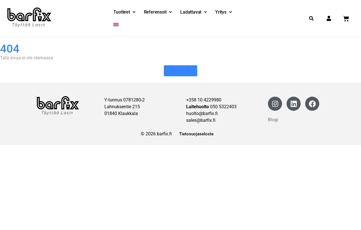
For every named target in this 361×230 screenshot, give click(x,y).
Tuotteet (124, 12)
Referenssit (158, 12)
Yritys (223, 12)
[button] (124, 12)
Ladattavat (193, 12)
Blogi (273, 119)
